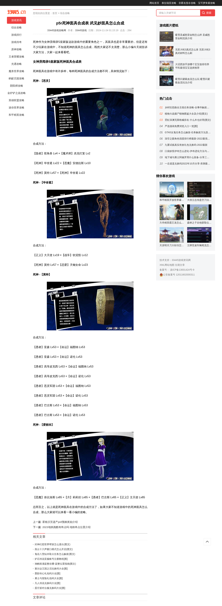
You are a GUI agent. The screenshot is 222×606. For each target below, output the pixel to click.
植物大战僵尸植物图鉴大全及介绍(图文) (186, 113)
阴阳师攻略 (16, 85)
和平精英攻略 (16, 114)
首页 (54, 13)
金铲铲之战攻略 (16, 92)
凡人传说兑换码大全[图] (47, 583)
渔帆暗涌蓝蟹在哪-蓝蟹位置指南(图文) (55, 563)
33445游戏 (81, 30)
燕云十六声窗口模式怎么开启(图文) (54, 549)
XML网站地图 (167, 265)
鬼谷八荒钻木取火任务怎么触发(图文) (55, 554)
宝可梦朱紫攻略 (206, 3)
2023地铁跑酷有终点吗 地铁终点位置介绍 (66, 527)
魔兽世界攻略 (16, 71)
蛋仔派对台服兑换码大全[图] (50, 588)
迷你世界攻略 (16, 107)
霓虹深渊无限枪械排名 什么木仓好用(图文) (188, 119)
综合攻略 (16, 27)
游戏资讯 (16, 20)
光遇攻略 (16, 63)
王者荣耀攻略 (16, 56)
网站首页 (154, 3)
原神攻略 (16, 49)
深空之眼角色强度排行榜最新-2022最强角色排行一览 (193, 138)
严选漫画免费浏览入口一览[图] (181, 126)
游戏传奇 (16, 42)
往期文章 (180, 265)
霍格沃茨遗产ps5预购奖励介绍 (60, 521)
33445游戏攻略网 (56, 30)
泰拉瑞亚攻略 (169, 3)
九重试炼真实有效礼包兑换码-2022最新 (186, 144)
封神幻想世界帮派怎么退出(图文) (52, 544)
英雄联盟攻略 (16, 100)
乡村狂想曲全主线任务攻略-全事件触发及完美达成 (192, 107)
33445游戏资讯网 (181, 260)
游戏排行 (16, 34)
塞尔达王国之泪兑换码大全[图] (51, 568)
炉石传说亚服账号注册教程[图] (51, 558)
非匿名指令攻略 (187, 3)
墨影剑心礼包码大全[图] (47, 573)
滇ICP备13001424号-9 (181, 269)
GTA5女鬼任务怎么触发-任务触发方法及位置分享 (191, 132)
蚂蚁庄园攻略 (16, 78)
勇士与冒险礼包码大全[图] (49, 578)
